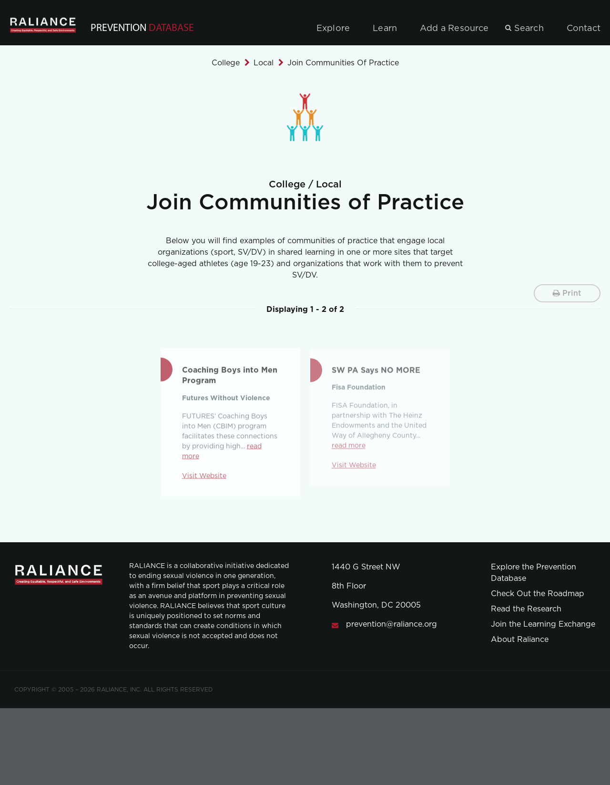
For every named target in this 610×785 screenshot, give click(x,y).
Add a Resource (454, 28)
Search (529, 28)
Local (264, 63)
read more (349, 448)
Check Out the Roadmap (537, 594)
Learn (385, 28)
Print (567, 293)
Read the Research (526, 609)
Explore (333, 28)
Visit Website (204, 478)
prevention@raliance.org (391, 624)
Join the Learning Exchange (543, 624)
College (226, 63)
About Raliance (520, 639)
